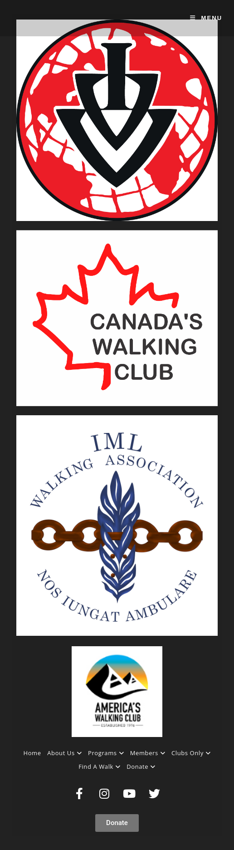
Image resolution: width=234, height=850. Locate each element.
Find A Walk (99, 766)
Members (148, 753)
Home (32, 753)
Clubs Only (190, 753)
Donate (141, 766)
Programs (106, 753)
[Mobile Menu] (206, 18)
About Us (64, 753)
